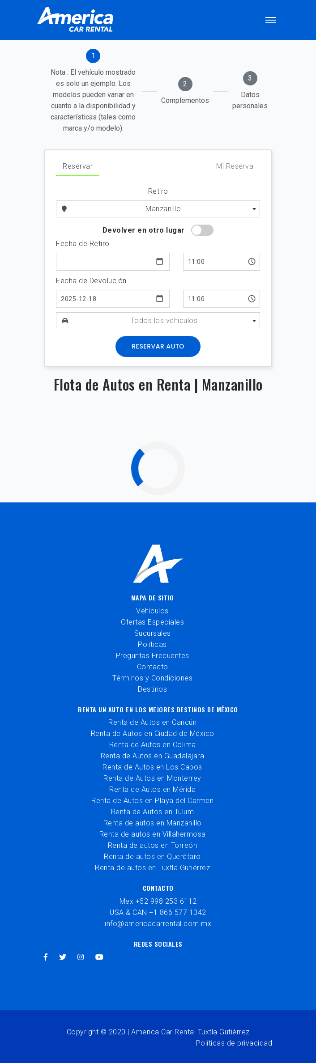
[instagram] (80, 957)
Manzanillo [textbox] (163, 208)
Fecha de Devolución (91, 280)
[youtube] (99, 957)
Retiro (158, 191)
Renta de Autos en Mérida (152, 789)
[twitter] (63, 957)
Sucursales (152, 633)
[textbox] (167, 321)
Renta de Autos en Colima (152, 744)
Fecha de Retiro (83, 243)
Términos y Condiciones (152, 678)
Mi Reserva (234, 166)
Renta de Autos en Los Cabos (152, 767)
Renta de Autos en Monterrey (152, 778)
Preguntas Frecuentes (152, 655)
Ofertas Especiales (152, 622)
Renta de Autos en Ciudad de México (152, 733)
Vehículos (152, 611)
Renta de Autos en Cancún (152, 722)
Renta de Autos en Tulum (152, 812)
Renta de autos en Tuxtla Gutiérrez (152, 867)
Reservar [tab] (78, 166)
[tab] (93, 91)
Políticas (152, 644)
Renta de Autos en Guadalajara (153, 756)
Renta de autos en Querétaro (152, 856)
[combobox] (166, 208)
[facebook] (46, 957)
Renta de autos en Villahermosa (152, 834)
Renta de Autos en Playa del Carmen (152, 800)
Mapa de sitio (152, 597)
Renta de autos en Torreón (152, 845)
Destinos (152, 689)
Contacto (152, 667)
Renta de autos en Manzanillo (152, 823)
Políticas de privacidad (234, 1043)
